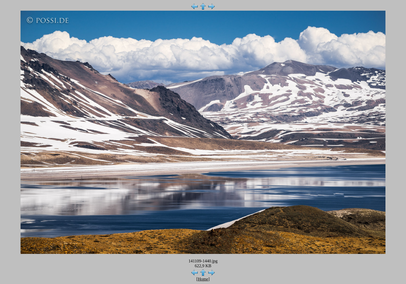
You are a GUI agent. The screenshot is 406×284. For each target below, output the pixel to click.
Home (203, 279)
